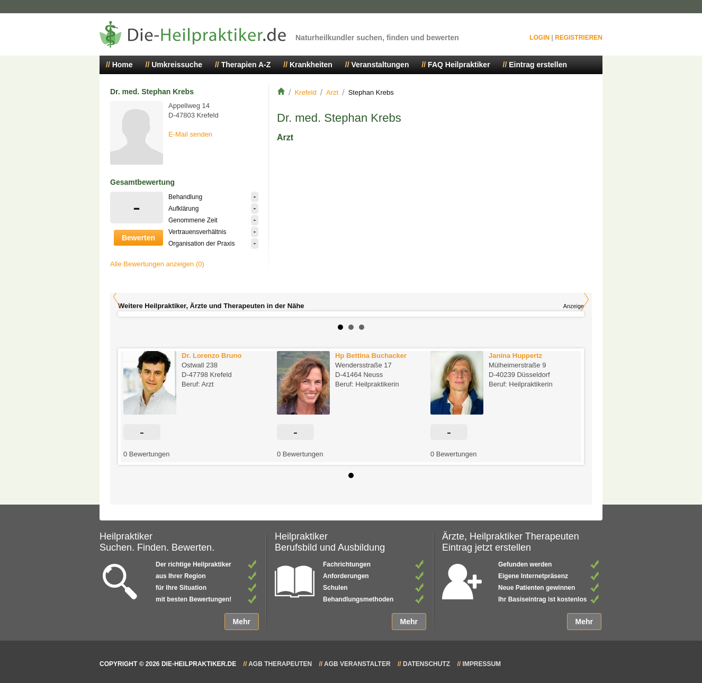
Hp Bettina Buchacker (371, 356)
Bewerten (138, 237)
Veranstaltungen (380, 64)
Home (122, 64)
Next (585, 299)
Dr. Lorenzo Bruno (211, 356)
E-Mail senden (190, 134)
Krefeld (305, 92)
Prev (117, 297)
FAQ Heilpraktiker (459, 64)
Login (539, 37)
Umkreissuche (176, 64)
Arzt (332, 92)
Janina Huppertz (515, 356)
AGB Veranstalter (357, 664)
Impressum (481, 664)
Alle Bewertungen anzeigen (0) (157, 264)
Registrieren (578, 37)
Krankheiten (311, 64)
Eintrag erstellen (538, 64)
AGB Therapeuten (280, 664)
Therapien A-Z (246, 64)
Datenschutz (426, 664)
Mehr (241, 621)
